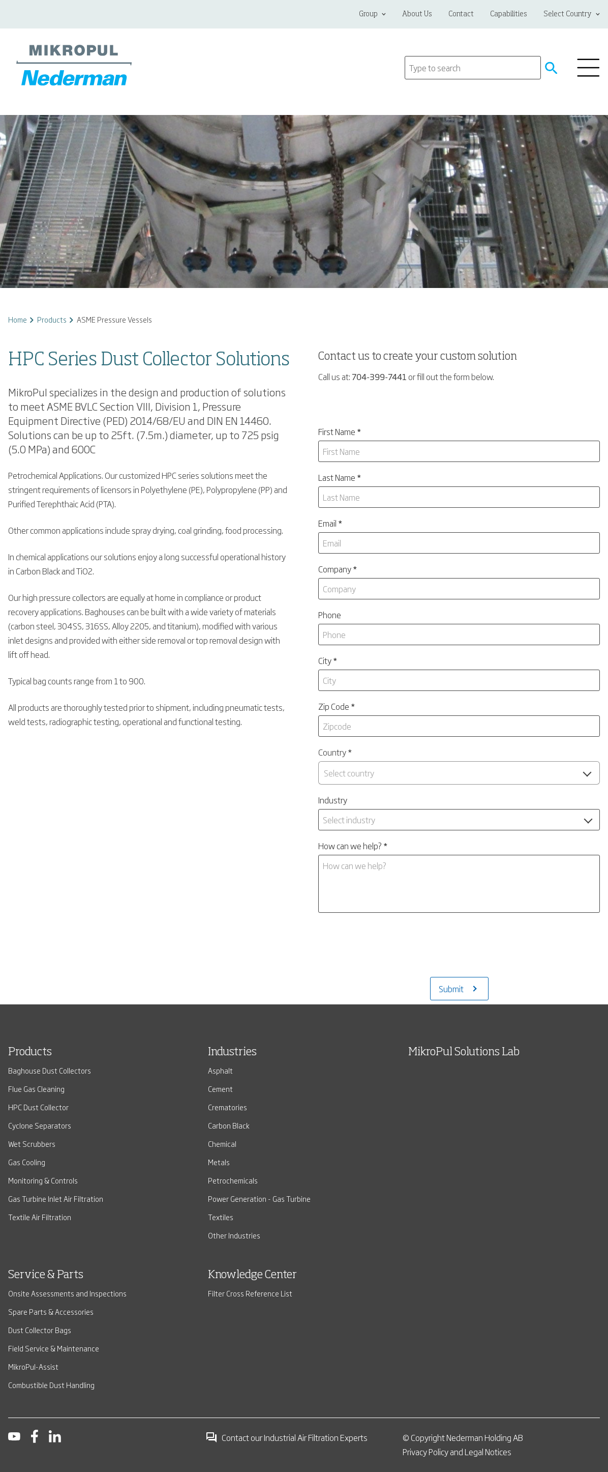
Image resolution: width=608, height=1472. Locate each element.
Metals (219, 1162)
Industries (232, 1052)
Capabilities (508, 14)
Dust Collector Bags (39, 1329)
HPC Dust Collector (38, 1107)
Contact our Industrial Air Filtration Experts (286, 1437)
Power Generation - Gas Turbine (259, 1198)
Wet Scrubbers (31, 1143)
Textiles (220, 1216)
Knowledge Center (252, 1275)
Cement (220, 1088)
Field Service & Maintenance (53, 1348)
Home (17, 319)
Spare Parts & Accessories (51, 1311)
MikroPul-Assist (33, 1366)
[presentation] (459, 949)
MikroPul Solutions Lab (464, 1052)
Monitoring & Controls (43, 1180)
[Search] (473, 67)
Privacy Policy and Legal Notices (457, 1452)
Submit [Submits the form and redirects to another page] (451, 989)
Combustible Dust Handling (51, 1384)
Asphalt (220, 1070)
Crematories (227, 1107)
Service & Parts (45, 1275)
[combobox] (459, 773)
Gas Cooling (26, 1162)
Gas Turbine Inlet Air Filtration (55, 1198)
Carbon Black (229, 1125)
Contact (461, 14)
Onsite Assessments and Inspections (67, 1293)
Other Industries (234, 1235)
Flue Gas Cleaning (36, 1088)
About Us (417, 14)
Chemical (222, 1143)
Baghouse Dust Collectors (49, 1070)
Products (52, 319)
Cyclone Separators (39, 1125)
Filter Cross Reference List (250, 1293)
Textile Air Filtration (39, 1216)
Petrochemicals (233, 1180)
